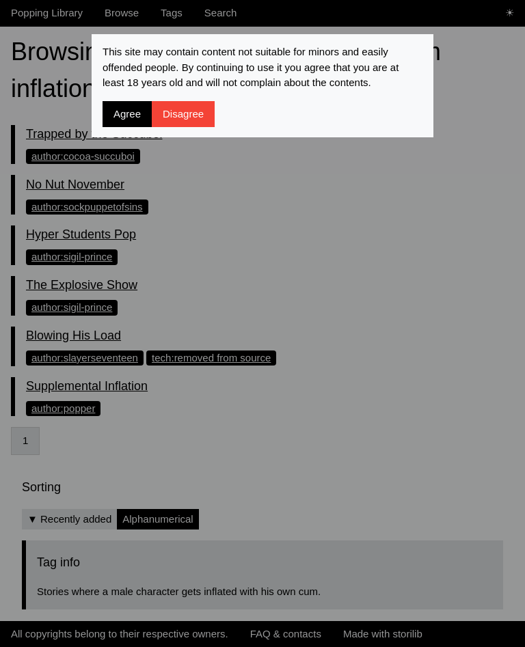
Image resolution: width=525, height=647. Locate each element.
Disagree (183, 114)
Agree (127, 114)
